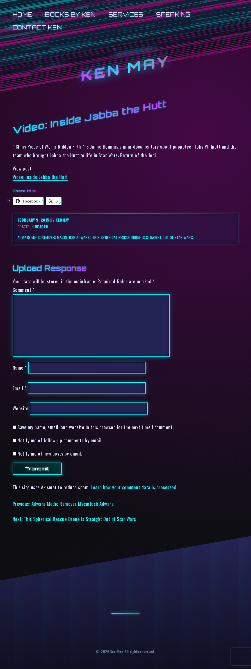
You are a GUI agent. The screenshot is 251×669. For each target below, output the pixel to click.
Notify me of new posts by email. (49, 453)
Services (125, 14)
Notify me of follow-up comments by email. (59, 440)
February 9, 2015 (34, 220)
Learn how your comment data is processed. (134, 487)
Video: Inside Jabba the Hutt (40, 176)
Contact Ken (37, 27)
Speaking (173, 14)
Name (20, 367)
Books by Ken (70, 14)
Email (20, 388)
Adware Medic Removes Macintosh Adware (54, 237)
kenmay (62, 220)
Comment (24, 289)
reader (41, 226)
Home (22, 14)
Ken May (125, 68)
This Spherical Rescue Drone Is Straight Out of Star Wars (142, 237)
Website (21, 408)
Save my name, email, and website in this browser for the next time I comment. (95, 427)
